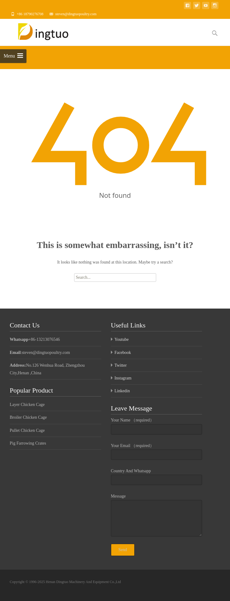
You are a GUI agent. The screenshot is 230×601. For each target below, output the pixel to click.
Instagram (123, 378)
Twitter (121, 365)
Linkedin (122, 391)
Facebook (123, 352)
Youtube (122, 339)
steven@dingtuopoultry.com (76, 14)
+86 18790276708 (30, 14)
